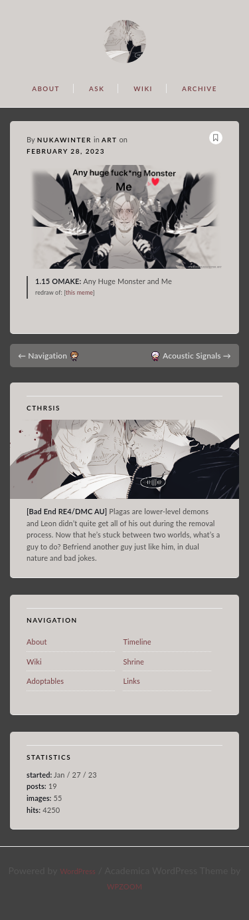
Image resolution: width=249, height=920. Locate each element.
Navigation (42, 356)
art (109, 140)
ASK (96, 88)
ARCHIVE (199, 88)
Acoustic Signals (197, 356)
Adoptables (45, 681)
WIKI (143, 88)
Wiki (34, 661)
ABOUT (46, 88)
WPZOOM (124, 886)
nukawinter (64, 140)
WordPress (78, 871)
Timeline (137, 641)
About (37, 641)
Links (131, 681)
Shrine (133, 661)
